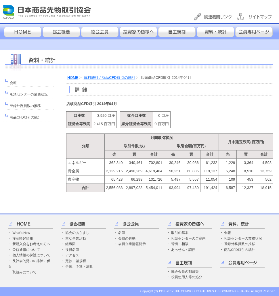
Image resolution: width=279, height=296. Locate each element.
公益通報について (26, 249)
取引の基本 (179, 232)
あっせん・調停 (183, 249)
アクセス (72, 255)
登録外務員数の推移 (25, 106)
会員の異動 (126, 238)
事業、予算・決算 (79, 266)
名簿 (121, 232)
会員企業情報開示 (132, 244)
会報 (13, 83)
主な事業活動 (75, 238)
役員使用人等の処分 (186, 277)
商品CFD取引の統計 (25, 117)
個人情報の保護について (31, 255)
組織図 (70, 244)
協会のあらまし (77, 232)
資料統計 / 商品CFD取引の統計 (109, 77)
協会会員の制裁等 (185, 271)
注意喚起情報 (22, 238)
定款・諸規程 (75, 261)
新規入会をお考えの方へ (31, 244)
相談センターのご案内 (188, 238)
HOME (72, 77)
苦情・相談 (179, 244)
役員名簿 (72, 249)
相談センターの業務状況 (29, 94)
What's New (21, 232)
